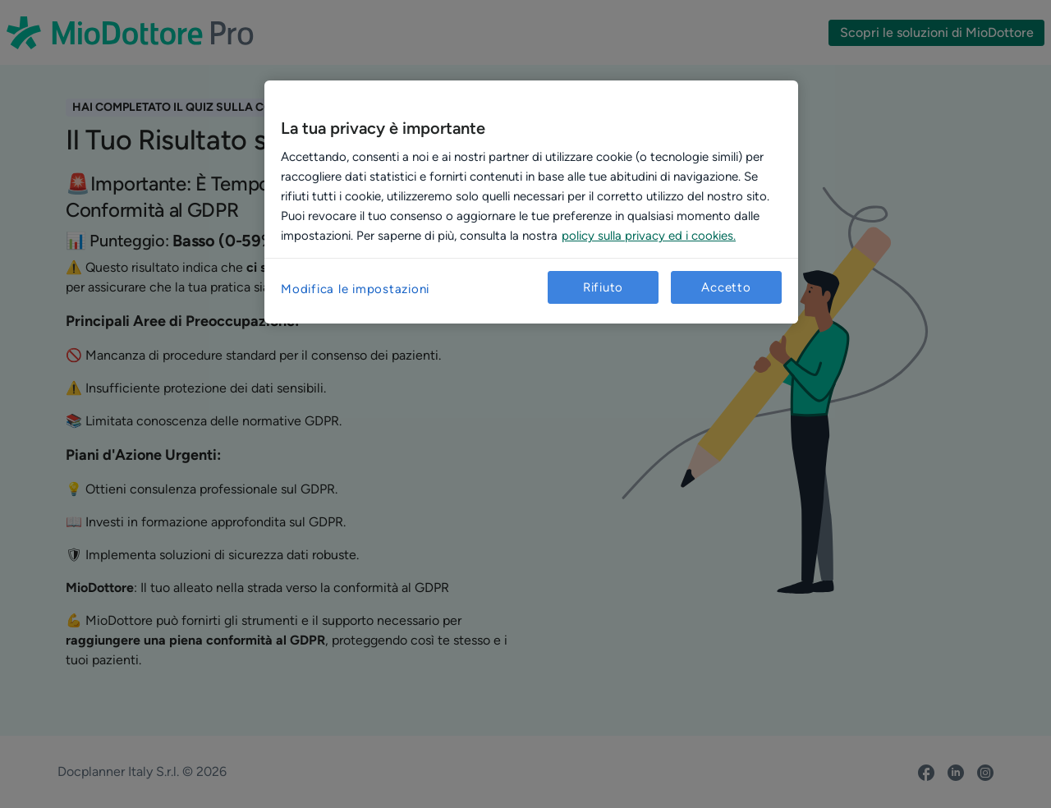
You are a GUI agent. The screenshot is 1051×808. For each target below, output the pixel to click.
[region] (531, 202)
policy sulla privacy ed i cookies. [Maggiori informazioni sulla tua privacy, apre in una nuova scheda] (649, 235)
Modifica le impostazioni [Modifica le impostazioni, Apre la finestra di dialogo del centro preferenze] (355, 289)
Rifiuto (603, 287)
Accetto (725, 287)
